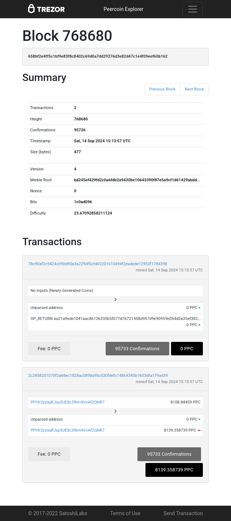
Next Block (194, 89)
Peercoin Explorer (123, 9)
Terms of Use (125, 513)
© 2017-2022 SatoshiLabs (57, 513)
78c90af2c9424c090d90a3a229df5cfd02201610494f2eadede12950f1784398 (97, 264)
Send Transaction (183, 513)
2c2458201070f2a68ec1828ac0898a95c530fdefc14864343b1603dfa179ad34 (98, 375)
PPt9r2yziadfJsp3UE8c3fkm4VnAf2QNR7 (67, 402)
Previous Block (162, 89)
